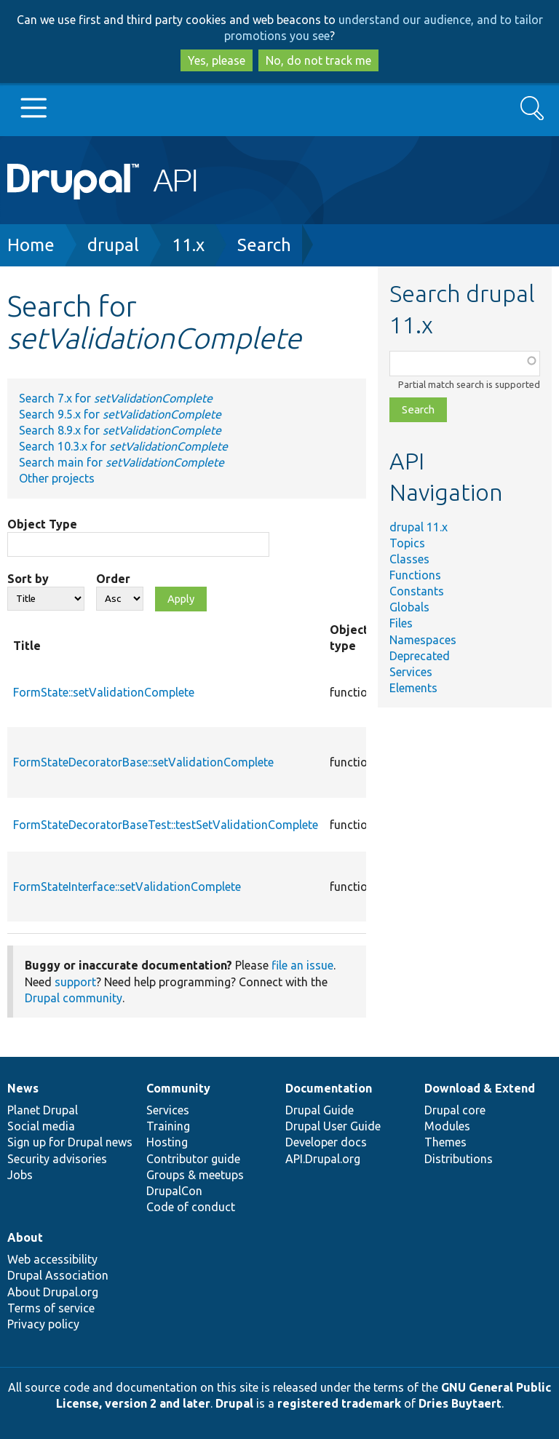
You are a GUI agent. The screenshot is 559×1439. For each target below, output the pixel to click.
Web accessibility (52, 1259)
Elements (413, 687)
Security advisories (57, 1158)
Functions (415, 575)
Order (113, 578)
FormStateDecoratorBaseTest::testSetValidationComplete (165, 824)
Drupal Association (57, 1275)
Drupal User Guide (333, 1126)
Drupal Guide (319, 1110)
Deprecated (419, 655)
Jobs (20, 1174)
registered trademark (339, 1403)
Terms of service (51, 1308)
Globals (409, 607)
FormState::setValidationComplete (103, 692)
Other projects (57, 478)
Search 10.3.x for (123, 446)
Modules (447, 1126)
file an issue (302, 965)
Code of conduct (190, 1206)
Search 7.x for (116, 398)
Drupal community (73, 997)
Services (410, 671)
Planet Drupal (42, 1110)
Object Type (42, 524)
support (75, 981)
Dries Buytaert (460, 1403)
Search (264, 245)
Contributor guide (193, 1158)
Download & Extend (479, 1088)
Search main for (121, 462)
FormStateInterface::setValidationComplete (127, 886)
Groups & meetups (195, 1174)
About (25, 1237)
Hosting (167, 1142)
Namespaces (422, 639)
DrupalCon (174, 1190)
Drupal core (454, 1110)
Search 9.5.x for (120, 414)
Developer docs (326, 1142)
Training (168, 1126)
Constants (416, 591)
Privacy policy (43, 1324)
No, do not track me (318, 60)
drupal (113, 245)
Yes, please (216, 60)
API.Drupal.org (322, 1158)
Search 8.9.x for (120, 430)
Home (31, 245)
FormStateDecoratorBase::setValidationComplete (143, 762)
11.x (188, 245)
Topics (407, 543)
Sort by (28, 578)
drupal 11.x (418, 527)
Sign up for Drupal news (69, 1142)
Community (178, 1088)
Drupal (234, 1403)
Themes (445, 1142)
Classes (409, 559)
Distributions (458, 1158)
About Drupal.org (52, 1292)
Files (401, 623)
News (23, 1088)
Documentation (328, 1088)
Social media (41, 1126)
